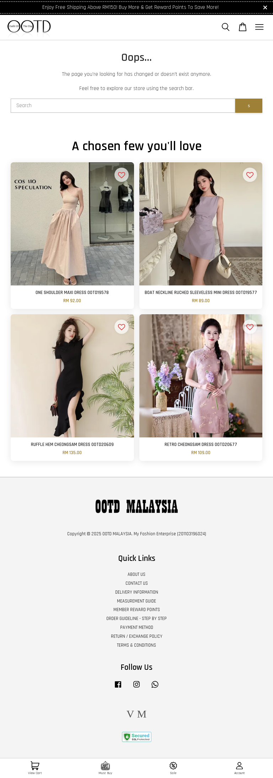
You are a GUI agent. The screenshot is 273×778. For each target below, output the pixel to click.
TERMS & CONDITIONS (136, 645)
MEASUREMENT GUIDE (136, 601)
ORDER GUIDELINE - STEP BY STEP (136, 618)
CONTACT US (136, 583)
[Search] (123, 106)
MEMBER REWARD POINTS (136, 610)
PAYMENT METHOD (136, 627)
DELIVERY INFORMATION (136, 592)
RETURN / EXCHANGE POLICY (136, 636)
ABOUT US (136, 574)
